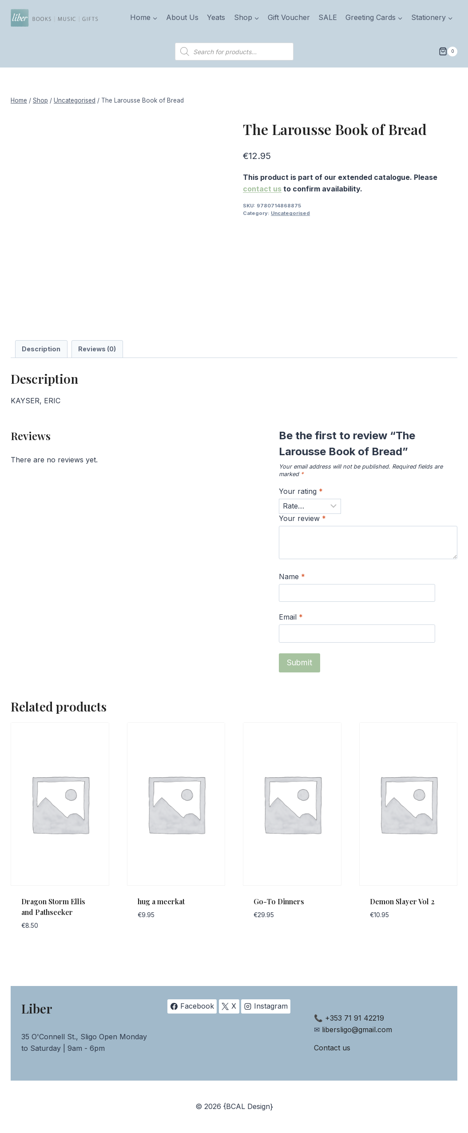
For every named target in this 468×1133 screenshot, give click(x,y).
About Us (182, 17)
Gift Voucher (289, 17)
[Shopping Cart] (448, 51)
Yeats (216, 17)
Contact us (332, 1047)
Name (292, 576)
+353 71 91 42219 (354, 1018)
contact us (262, 188)
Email (291, 616)
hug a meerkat (161, 901)
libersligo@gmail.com (357, 1029)
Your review (302, 518)
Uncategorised (290, 213)
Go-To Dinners (279, 901)
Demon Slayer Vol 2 (402, 901)
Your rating (301, 491)
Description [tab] (41, 349)
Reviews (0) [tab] (97, 349)
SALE (327, 17)
